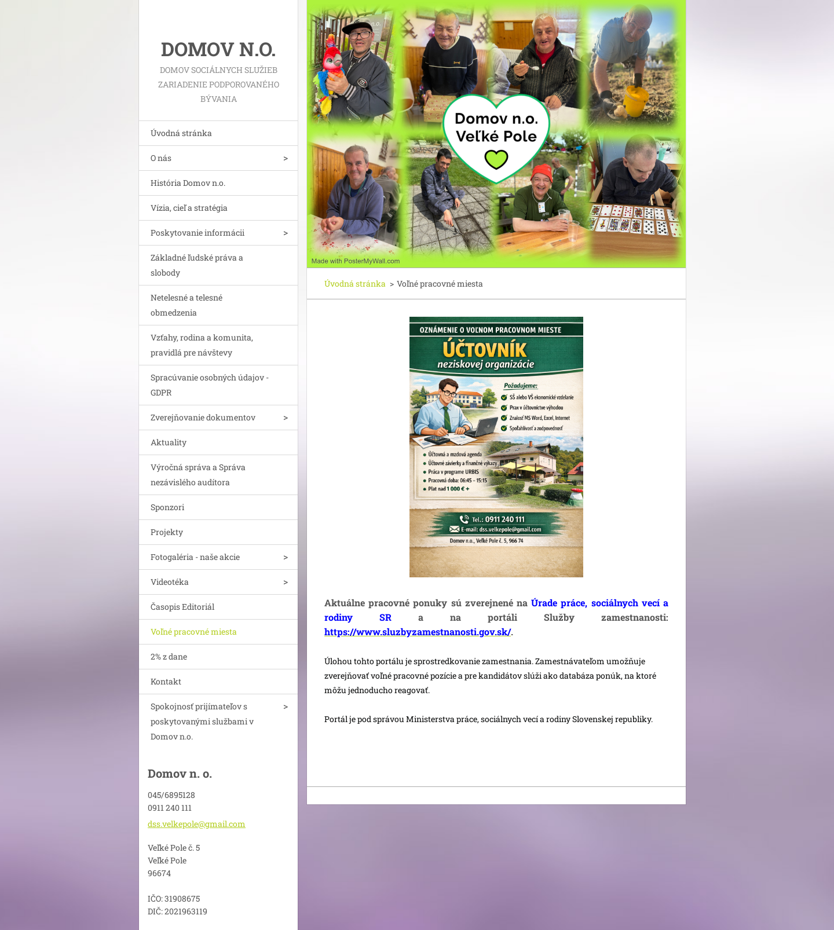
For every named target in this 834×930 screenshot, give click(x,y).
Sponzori (167, 506)
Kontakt (166, 681)
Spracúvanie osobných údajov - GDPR (210, 385)
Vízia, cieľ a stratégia (189, 207)
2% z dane (169, 656)
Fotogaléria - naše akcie (195, 556)
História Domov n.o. (188, 182)
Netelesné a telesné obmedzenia (186, 305)
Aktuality (168, 442)
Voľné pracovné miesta (194, 631)
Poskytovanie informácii (197, 232)
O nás (161, 157)
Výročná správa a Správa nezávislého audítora (198, 475)
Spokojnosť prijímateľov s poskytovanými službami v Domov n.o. (202, 721)
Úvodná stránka (181, 132)
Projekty (167, 531)
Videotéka (170, 581)
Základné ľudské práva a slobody (197, 265)
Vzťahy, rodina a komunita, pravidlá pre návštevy (202, 345)
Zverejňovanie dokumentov (203, 417)
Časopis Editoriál (182, 606)
